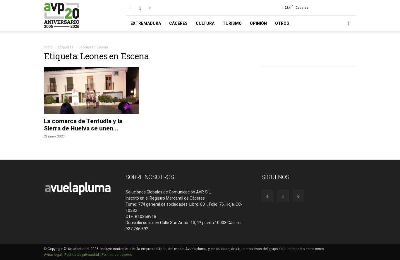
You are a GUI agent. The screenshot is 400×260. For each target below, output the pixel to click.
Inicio (48, 47)
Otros (282, 23)
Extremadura (146, 23)
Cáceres (178, 23)
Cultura (205, 23)
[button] (349, 24)
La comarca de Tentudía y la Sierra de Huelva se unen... (83, 125)
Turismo (232, 23)
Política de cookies (117, 255)
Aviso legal (53, 255)
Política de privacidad (81, 255)
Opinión (258, 23)
